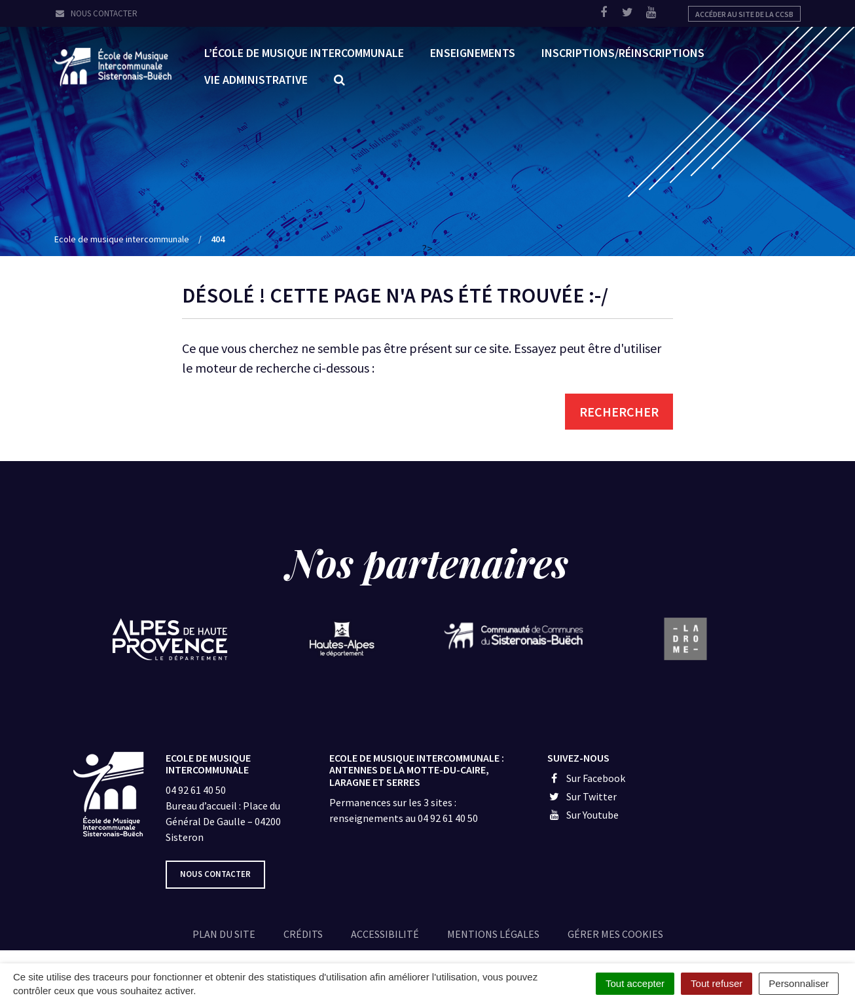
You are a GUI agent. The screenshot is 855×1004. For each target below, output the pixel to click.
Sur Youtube (583, 814)
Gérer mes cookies (615, 933)
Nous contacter (95, 13)
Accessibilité (385, 933)
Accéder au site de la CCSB (744, 14)
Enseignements (472, 52)
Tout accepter (635, 983)
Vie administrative (256, 79)
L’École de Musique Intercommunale (304, 52)
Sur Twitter (582, 796)
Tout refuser (716, 983)
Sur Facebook (586, 778)
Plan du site (223, 933)
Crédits (303, 933)
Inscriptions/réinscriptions (622, 52)
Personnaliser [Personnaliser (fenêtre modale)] (799, 983)
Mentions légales (493, 933)
